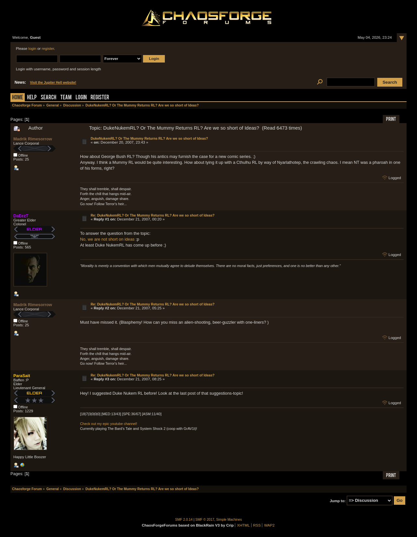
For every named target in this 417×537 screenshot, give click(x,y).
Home (17, 97)
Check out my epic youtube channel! (108, 424)
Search (48, 97)
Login (81, 97)
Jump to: (338, 500)
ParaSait (21, 375)
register (48, 48)
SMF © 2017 (204, 519)
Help (32, 97)
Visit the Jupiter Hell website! (53, 82)
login (32, 48)
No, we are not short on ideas (107, 239)
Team (66, 97)
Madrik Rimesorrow (32, 138)
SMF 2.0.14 (184, 519)
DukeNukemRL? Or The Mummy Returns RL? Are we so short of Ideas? (149, 138)
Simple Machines (229, 519)
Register (100, 97)
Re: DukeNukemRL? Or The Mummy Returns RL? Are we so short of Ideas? (152, 215)
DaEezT (20, 215)
